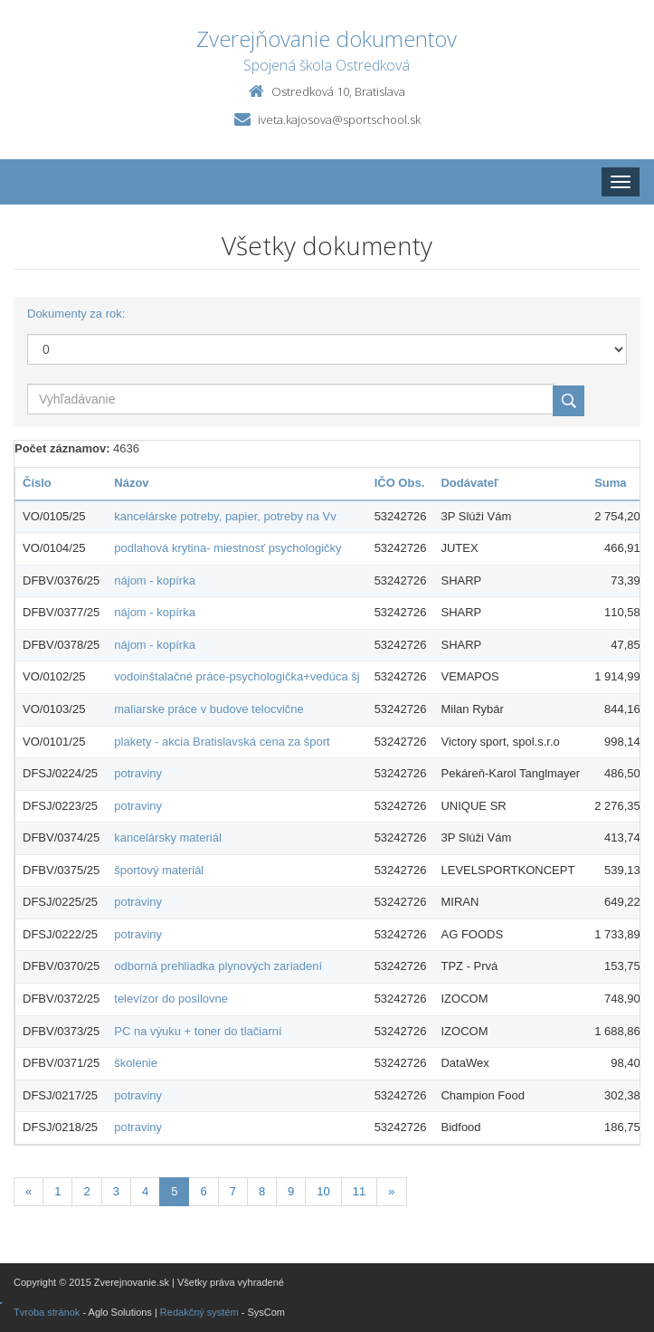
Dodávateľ (469, 483)
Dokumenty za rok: (76, 313)
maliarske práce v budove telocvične (209, 709)
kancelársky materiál (168, 837)
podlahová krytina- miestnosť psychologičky (227, 548)
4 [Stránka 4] (145, 1191)
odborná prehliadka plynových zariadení (218, 966)
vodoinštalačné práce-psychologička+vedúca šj (236, 676)
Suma (610, 483)
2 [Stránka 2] (86, 1191)
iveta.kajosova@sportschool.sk (339, 119)
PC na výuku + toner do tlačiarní (197, 1031)
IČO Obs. (399, 483)
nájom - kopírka (154, 580)
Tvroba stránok (47, 1312)
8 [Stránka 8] (262, 1191)
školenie (135, 1063)
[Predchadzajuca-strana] (28, 1192)
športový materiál (159, 870)
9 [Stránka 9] (291, 1191)
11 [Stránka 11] (359, 1191)
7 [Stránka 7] (233, 1191)
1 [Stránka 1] (57, 1191)
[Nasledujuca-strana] (391, 1192)
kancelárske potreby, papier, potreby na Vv (225, 516)
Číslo (37, 483)
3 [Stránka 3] (116, 1191)
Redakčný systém (199, 1312)
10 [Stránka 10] (323, 1191)
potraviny (138, 773)
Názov (131, 483)
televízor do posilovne (171, 998)
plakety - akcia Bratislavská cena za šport (221, 741)
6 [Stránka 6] (203, 1191)
